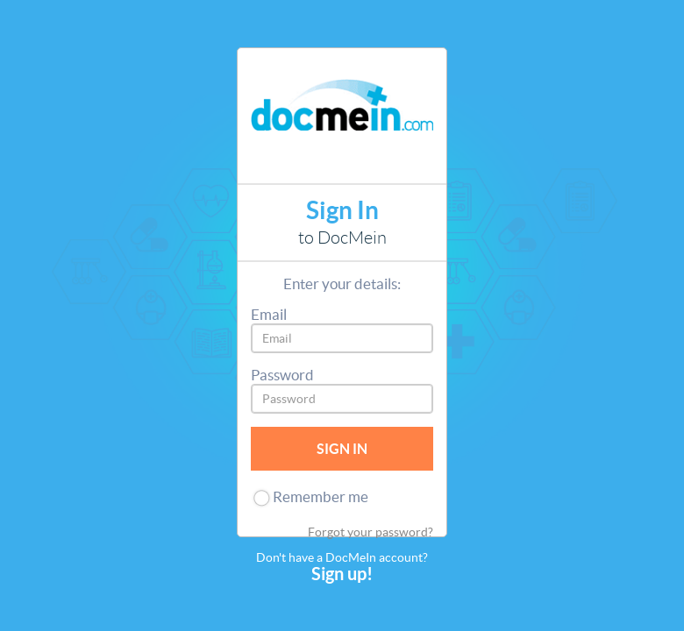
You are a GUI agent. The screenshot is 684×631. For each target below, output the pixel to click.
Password (282, 374)
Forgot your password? (370, 532)
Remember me (320, 496)
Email (269, 314)
